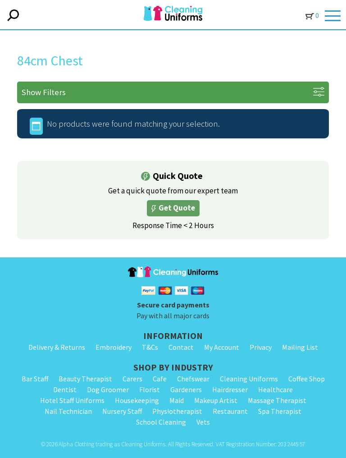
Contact (181, 347)
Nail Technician (68, 411)
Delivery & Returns (56, 347)
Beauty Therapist (85, 378)
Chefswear (193, 378)
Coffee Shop (306, 378)
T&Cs (150, 347)
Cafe (160, 378)
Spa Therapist (279, 411)
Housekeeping (137, 400)
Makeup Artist (215, 400)
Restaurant (230, 411)
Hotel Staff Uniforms (72, 400)
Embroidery (114, 347)
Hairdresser (230, 389)
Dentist (65, 389)
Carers (132, 378)
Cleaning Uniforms (249, 378)
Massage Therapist (277, 400)
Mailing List (300, 347)
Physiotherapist (177, 411)
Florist (149, 389)
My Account (221, 347)
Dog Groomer (108, 389)
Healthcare (275, 389)
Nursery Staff (122, 411)
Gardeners (186, 389)
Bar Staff (35, 378)
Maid (176, 400)
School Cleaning (161, 421)
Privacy (261, 347)
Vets (203, 421)
